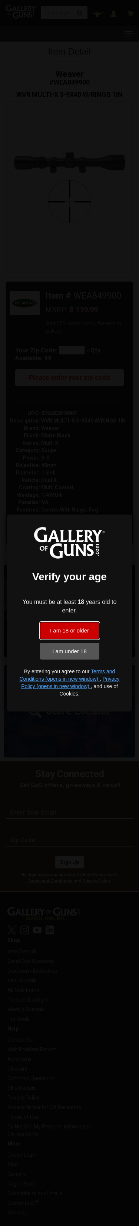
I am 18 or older (69, 630)
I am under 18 (69, 651)
